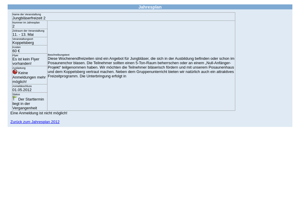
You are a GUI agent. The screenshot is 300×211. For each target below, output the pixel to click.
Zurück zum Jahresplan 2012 (35, 122)
